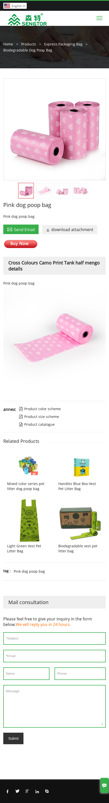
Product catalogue (37, 424)
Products (28, 44)
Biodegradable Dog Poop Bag (27, 50)
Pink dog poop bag (29, 571)
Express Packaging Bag (63, 44)
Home (8, 44)
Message (54, 706)
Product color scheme (40, 408)
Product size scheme (39, 416)
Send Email (21, 229)
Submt (13, 738)
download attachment (69, 229)
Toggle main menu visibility (99, 17)
